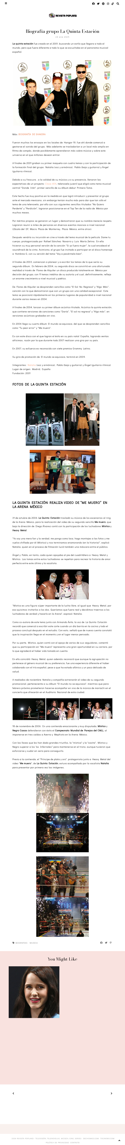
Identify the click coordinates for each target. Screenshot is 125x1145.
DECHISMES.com (91, 1138)
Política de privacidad (57, 1142)
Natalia (32, 365)
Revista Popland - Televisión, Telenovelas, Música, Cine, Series (49, 1138)
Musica (34, 942)
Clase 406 (51, 183)
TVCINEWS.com (107, 1138)
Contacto (75, 1142)
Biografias (21, 942)
